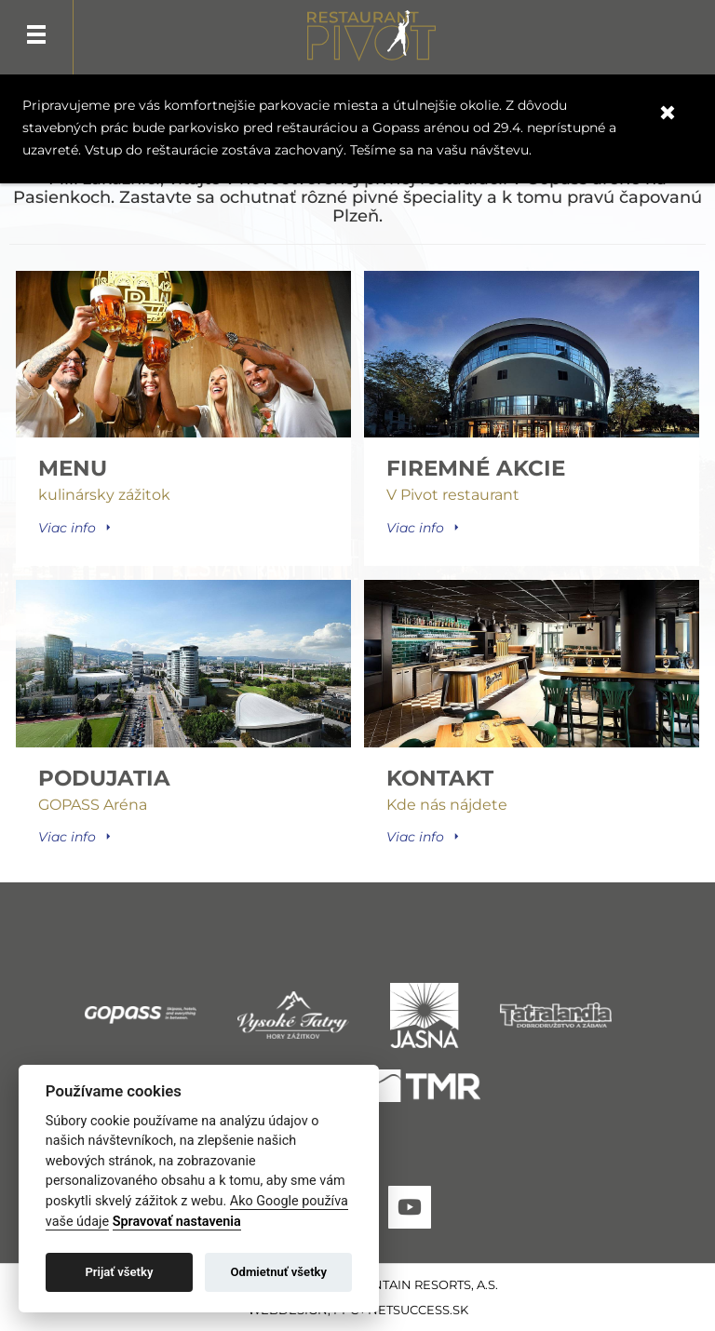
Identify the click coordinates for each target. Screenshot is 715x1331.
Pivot (371, 38)
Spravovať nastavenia (177, 1222)
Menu (37, 37)
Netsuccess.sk (418, 1309)
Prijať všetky (119, 1272)
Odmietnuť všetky (279, 1272)
